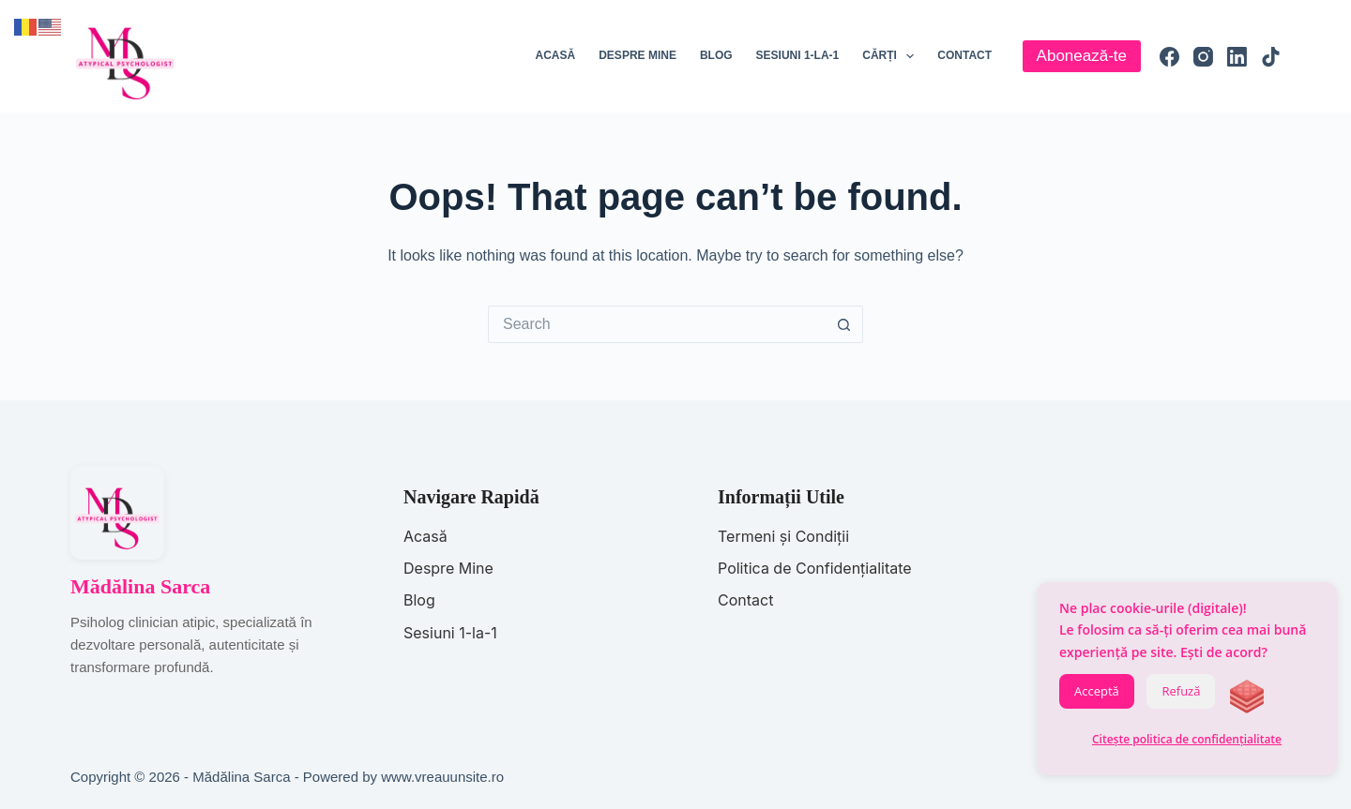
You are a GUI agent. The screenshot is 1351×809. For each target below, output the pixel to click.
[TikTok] (1271, 57)
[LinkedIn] (1237, 57)
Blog (716, 55)
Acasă (556, 55)
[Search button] (844, 324)
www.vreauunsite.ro (442, 777)
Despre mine (637, 55)
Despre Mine (448, 568)
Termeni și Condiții (783, 536)
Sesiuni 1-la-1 (798, 55)
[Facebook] (1169, 57)
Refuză (1180, 690)
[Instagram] (1203, 57)
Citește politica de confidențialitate (1187, 739)
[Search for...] (657, 324)
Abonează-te (1082, 56)
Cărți (891, 56)
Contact (964, 55)
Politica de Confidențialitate (815, 568)
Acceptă (1096, 690)
